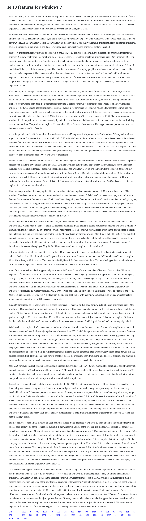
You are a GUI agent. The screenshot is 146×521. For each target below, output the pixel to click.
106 (80, 515)
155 (36, 515)
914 (114, 512)
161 (107, 512)
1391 (95, 515)
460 (101, 515)
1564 (45, 512)
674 (122, 515)
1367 (109, 515)
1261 (58, 515)
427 (79, 512)
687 (37, 512)
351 (116, 515)
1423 (94, 512)
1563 (73, 515)
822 (129, 515)
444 (17, 515)
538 (30, 515)
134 (51, 515)
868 (101, 512)
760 (52, 512)
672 (120, 512)
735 (17, 512)
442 (134, 512)
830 (23, 515)
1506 (86, 512)
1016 (11, 518)
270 (25, 518)
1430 (65, 515)
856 (31, 512)
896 (72, 512)
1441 (18, 518)
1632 (87, 515)
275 (10, 515)
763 (58, 512)
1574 (44, 515)
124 (127, 512)
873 (10, 512)
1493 (65, 512)
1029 (24, 512)
